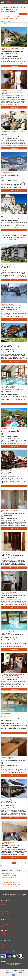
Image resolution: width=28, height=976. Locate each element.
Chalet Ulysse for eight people (9, 510)
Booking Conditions (5, 913)
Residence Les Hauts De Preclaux (10, 631)
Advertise (3, 932)
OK (13, 974)
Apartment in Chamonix (7, 842)
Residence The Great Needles (9, 592)
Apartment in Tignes (6, 172)
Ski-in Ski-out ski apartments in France (11, 884)
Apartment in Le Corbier (7, 428)
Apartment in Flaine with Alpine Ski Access (12, 215)
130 (21, 863)
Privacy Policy (4, 916)
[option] (14, 37)
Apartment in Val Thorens (8, 471)
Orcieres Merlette (10, 387)
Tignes (7, 174)
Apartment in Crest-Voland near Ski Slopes (12, 90)
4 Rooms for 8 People (7, 757)
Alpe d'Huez (8, 49)
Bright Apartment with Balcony (9, 713)
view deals (15, 53)
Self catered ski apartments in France (10, 877)
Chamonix (8, 843)
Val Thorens (8, 472)
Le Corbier (24, 430)
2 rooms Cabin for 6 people (8, 386)
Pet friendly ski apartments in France (10, 882)
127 (10, 863)
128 (14, 863)
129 (18, 863)
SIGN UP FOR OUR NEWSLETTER (16, 895)
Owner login (4, 934)
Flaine (7, 216)
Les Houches (9, 511)
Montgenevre (9, 801)
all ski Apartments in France (16, 18)
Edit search (23, 14)
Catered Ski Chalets (5, 924)
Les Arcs (8, 593)
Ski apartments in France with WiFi (10, 886)
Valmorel (8, 759)
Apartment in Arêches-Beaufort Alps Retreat (12, 674)
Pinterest (3, 945)
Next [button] (25, 37)
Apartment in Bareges (7, 304)
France (2, 49)
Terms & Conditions (5, 911)
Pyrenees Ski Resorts (11, 305)
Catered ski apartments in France (9, 875)
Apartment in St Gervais (7, 264)
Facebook (3, 943)
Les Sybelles (18, 430)
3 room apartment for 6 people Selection (11, 343)
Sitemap (2, 909)
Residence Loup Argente (7, 800)
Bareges (19, 305)
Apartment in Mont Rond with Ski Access (12, 131)
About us (3, 902)
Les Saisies (17, 675)
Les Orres (8, 554)
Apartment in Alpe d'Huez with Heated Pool (12, 48)
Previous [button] (3, 37)
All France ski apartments (8, 873)
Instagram (3, 947)
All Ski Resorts (4, 922)
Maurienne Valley (10, 430)
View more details (14, 66)
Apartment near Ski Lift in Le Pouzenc (11, 552)
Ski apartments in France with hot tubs (11, 880)
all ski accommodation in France (13, 16)
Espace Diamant (9, 92)
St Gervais (8, 266)
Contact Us (3, 904)
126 (7, 863)
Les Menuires (9, 345)
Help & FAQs (4, 907)
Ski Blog (2, 926)
